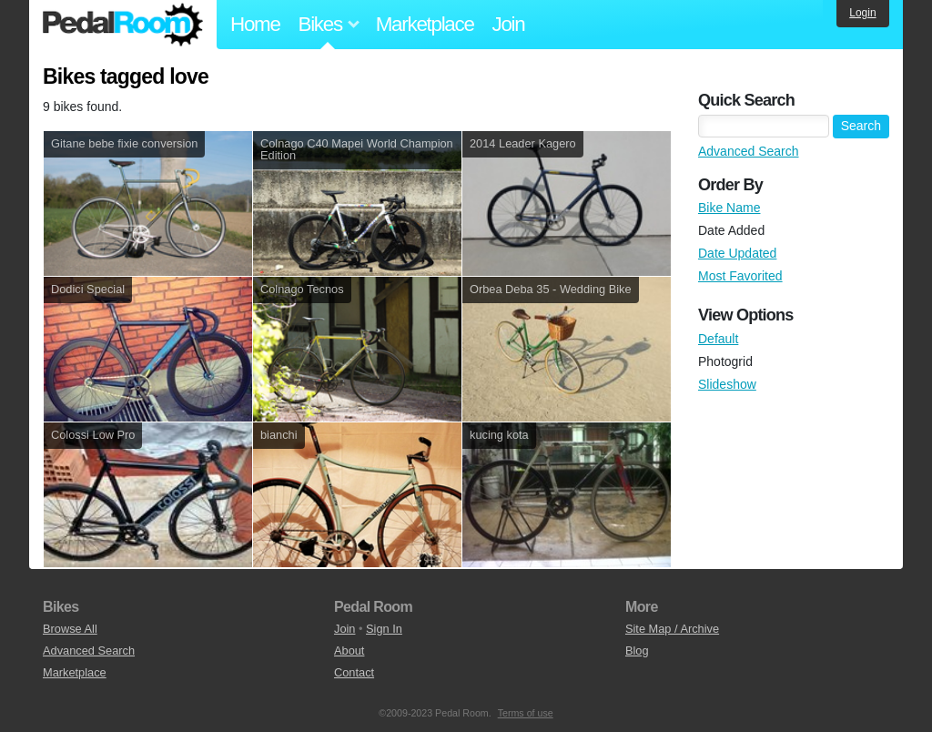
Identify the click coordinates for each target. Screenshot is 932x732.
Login (862, 12)
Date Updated (737, 253)
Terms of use (525, 712)
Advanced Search (748, 151)
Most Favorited (740, 276)
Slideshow (727, 384)
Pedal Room (123, 24)
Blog (637, 650)
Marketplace (425, 24)
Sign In (384, 628)
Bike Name (729, 207)
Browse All (70, 628)
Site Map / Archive (672, 628)
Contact (354, 672)
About (349, 650)
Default (718, 338)
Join (508, 24)
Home (255, 24)
